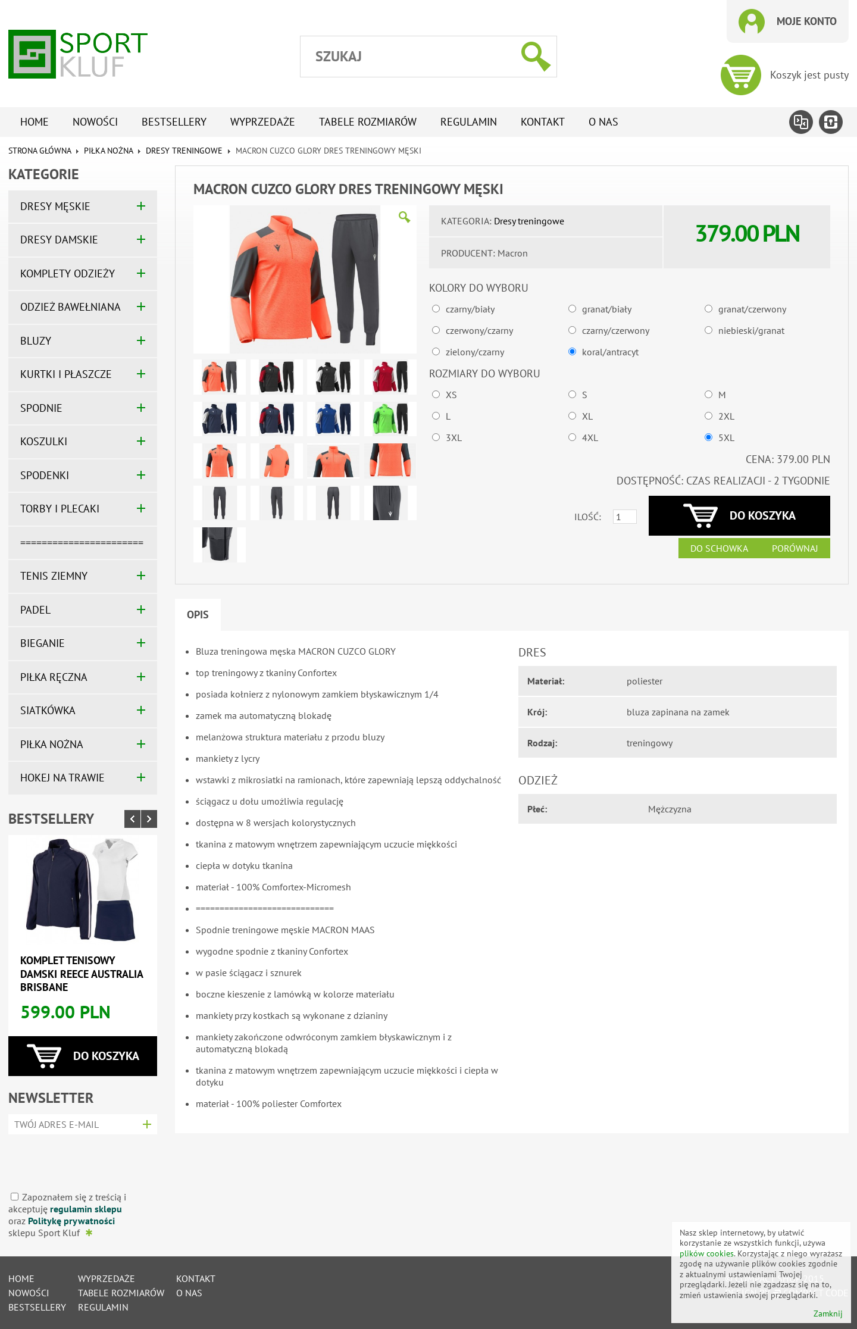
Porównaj (795, 548)
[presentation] (78, 1158)
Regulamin (468, 122)
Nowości (95, 122)
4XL (590, 437)
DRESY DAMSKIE (59, 239)
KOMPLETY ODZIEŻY (67, 273)
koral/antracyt (610, 352)
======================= (81, 542)
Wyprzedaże (262, 122)
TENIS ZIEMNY (53, 576)
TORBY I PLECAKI (59, 508)
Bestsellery (174, 122)
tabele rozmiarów (368, 122)
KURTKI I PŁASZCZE (66, 374)
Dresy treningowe (184, 150)
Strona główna (39, 150)
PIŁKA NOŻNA (108, 150)
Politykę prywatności (71, 1221)
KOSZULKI (43, 441)
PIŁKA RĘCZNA (53, 677)
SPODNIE (41, 408)
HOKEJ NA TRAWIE (62, 777)
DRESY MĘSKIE (55, 206)
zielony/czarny (475, 352)
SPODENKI (44, 475)
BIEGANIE (42, 643)
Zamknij (828, 1314)
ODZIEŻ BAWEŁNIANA (70, 307)
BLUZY (35, 341)
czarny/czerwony (615, 330)
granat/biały (606, 309)
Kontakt (543, 122)
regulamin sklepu (86, 1209)
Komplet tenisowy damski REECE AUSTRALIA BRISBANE (81, 973)
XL (587, 416)
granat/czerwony (752, 309)
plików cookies (707, 1253)
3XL (454, 437)
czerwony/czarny (479, 330)
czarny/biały (470, 309)
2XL (726, 416)
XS (451, 395)
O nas (603, 122)
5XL (726, 437)
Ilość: (587, 517)
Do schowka (719, 548)
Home (34, 122)
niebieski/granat (751, 330)
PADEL (35, 610)
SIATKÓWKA (48, 710)
